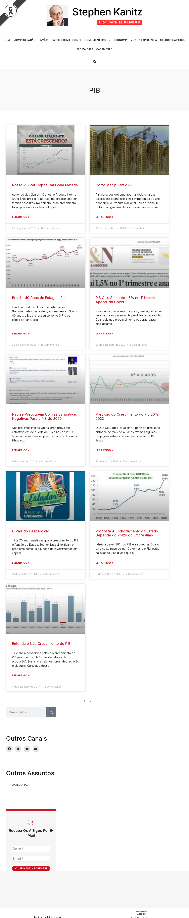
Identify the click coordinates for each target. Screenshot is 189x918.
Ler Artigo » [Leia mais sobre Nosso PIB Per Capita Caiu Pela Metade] (21, 216)
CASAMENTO (104, 49)
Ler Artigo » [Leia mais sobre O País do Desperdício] (21, 562)
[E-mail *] (31, 859)
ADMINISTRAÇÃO (25, 39)
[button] (94, 62)
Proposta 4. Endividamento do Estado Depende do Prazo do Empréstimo (127, 533)
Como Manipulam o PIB (115, 185)
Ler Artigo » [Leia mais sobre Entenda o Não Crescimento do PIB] (21, 675)
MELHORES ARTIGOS (172, 39)
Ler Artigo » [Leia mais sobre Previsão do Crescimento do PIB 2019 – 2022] (104, 450)
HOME (7, 39)
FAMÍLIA (43, 39)
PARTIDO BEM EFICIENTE (66, 39)
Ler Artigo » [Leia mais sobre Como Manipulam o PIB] (104, 216)
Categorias (20, 784)
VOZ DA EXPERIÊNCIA (144, 39)
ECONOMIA (121, 39)
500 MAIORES (85, 49)
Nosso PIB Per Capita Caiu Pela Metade (45, 185)
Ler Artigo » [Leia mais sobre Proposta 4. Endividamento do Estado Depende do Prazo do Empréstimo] (104, 562)
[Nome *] (31, 849)
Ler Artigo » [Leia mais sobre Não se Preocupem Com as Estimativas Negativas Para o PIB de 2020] (21, 450)
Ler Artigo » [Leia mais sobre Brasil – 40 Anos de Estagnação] (21, 333)
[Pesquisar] (51, 712)
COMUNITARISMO (98, 40)
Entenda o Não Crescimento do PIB (41, 644)
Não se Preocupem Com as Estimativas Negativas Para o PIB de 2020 (44, 416)
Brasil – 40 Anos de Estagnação (38, 298)
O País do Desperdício (30, 531)
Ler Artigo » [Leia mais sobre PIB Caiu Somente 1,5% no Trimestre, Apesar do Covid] (104, 333)
